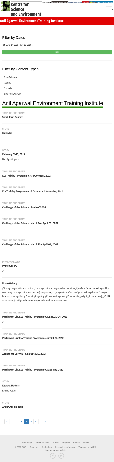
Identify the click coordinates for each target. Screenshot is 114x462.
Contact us (46, 447)
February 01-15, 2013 (13, 154)
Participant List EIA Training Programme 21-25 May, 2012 (32, 369)
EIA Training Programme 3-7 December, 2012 (26, 175)
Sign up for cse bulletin (55, 450)
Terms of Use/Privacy (65, 447)
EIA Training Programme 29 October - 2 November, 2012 (32, 191)
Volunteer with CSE (87, 447)
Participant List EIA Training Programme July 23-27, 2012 (33, 338)
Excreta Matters (10, 385)
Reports (66, 442)
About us (34, 447)
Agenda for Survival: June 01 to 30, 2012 (24, 354)
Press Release (43, 442)
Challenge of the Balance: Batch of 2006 (24, 207)
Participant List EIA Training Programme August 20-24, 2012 (34, 316)
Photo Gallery (11, 262)
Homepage (27, 442)
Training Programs (13, 113)
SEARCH (57, 52)
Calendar (7, 133)
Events (76, 442)
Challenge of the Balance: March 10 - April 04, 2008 (30, 244)
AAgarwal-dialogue (12, 407)
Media (86, 442)
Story (5, 129)
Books (56, 442)
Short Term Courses (12, 117)
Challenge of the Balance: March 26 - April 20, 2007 (30, 223)
